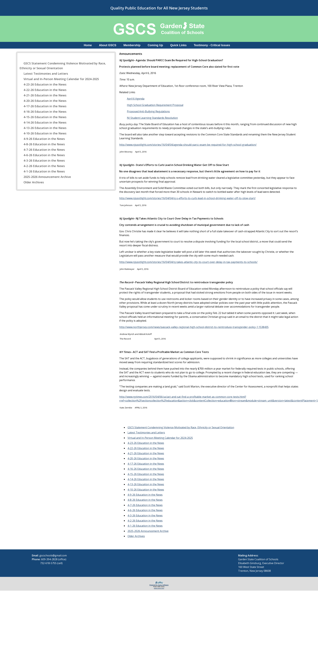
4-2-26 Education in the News (42, 166)
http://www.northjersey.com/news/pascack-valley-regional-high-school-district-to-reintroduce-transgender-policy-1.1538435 (194, 327)
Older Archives (32, 182)
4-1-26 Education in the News (42, 171)
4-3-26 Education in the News (42, 160)
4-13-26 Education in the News (43, 128)
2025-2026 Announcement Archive (45, 177)
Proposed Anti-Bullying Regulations (148, 111)
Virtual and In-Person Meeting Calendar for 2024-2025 (59, 79)
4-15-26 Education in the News (43, 117)
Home (88, 45)
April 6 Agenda (135, 98)
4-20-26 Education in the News (43, 101)
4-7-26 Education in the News (42, 150)
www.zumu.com (159, 588)
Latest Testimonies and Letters (44, 73)
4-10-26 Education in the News (43, 133)
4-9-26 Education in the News (42, 139)
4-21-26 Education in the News (43, 95)
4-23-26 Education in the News (43, 84)
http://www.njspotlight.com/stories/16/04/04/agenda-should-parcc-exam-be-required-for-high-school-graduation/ (188, 144)
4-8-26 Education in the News (42, 144)
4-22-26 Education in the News (43, 90)
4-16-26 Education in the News (43, 111)
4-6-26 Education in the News (42, 155)
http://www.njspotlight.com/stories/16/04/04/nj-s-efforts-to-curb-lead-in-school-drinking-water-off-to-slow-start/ (187, 198)
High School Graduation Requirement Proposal (155, 105)
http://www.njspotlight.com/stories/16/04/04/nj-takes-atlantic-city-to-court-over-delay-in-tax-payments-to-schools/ (188, 262)
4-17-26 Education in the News (43, 106)
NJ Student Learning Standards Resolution (152, 118)
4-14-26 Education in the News (43, 122)
